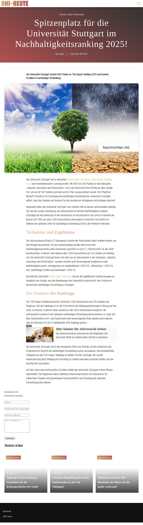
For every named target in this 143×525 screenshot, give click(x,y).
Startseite (7, 514)
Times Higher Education (60, 276)
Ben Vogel (60, 54)
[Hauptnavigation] (137, 3)
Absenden (10, 441)
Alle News (7, 519)
